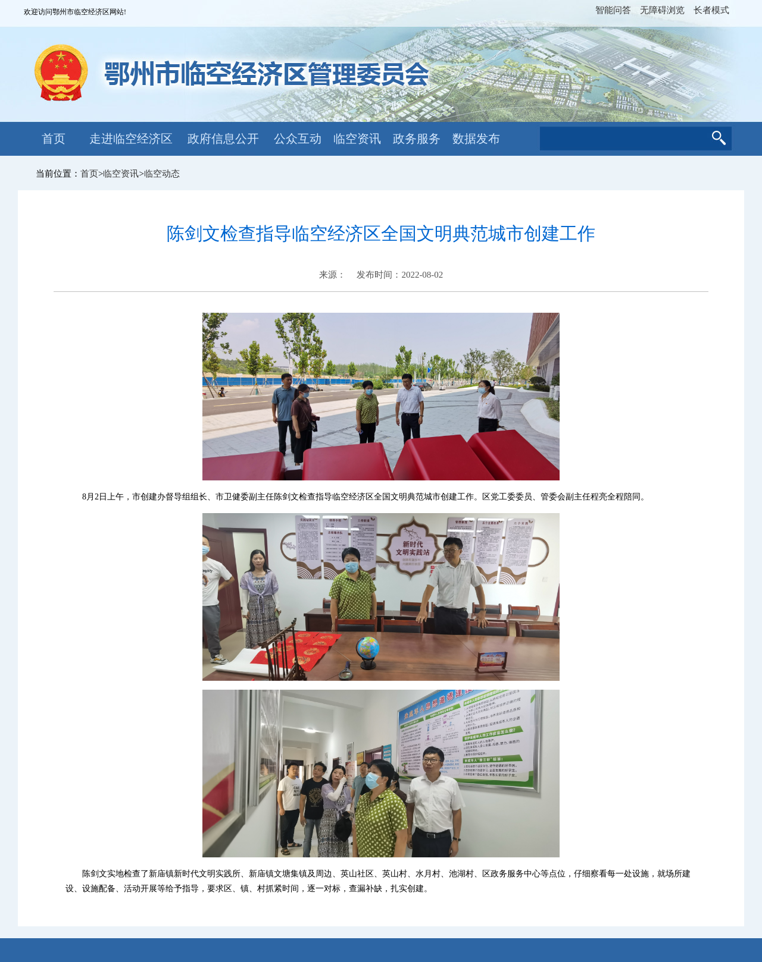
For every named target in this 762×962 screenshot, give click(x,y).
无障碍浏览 (662, 10)
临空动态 (162, 173)
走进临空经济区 (131, 138)
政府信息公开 (223, 138)
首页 (53, 138)
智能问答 (613, 10)
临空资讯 (357, 138)
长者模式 (711, 10)
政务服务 (417, 138)
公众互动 (297, 138)
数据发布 (476, 138)
